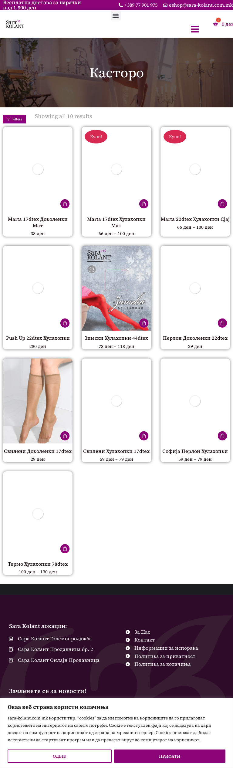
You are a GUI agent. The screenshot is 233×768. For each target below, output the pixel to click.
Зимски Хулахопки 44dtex (116, 338)
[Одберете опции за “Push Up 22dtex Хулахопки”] (64, 323)
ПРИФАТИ (169, 756)
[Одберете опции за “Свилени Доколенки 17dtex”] (64, 436)
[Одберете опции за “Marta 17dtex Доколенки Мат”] (64, 203)
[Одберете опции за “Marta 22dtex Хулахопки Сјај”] (222, 203)
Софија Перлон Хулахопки (195, 452)
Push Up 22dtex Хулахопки (38, 338)
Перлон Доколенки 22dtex (195, 338)
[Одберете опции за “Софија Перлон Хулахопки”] (222, 436)
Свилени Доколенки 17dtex (38, 452)
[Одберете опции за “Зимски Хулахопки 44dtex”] (143, 323)
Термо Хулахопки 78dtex (38, 565)
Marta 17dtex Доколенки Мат (38, 222)
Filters (14, 119)
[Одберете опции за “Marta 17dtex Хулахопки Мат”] (143, 203)
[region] (116, 733)
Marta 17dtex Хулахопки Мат (116, 222)
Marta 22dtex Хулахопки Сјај (195, 219)
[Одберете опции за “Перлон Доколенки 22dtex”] (222, 323)
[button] (116, 15)
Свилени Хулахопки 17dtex (116, 452)
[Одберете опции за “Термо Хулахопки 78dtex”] (64, 549)
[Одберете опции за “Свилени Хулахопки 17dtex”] (143, 436)
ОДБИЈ (59, 756)
